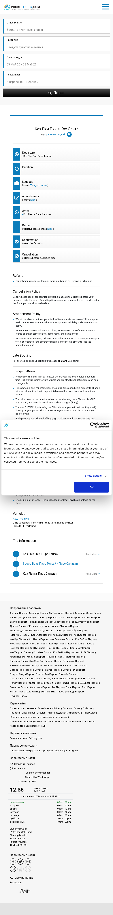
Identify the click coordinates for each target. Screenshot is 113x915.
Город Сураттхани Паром (85, 621)
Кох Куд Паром (18, 639)
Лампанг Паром (55, 656)
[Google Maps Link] (13, 869)
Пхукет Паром (18, 683)
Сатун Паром (70, 683)
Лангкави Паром (19, 661)
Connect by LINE (23, 781)
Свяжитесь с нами (35, 725)
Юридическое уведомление (25, 717)
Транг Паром (73, 687)
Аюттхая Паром (91, 617)
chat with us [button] (64, 360)
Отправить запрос (22, 763)
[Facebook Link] (13, 861)
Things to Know (38, 185)
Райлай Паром (36, 683)
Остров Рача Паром (74, 669)
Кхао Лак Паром (36, 656)
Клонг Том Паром (19, 635)
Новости (15, 712)
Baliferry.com (35, 738)
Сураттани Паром (40, 687)
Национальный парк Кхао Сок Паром (64, 665)
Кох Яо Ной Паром (63, 652)
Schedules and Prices (49, 708)
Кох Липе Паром (19, 643)
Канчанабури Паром (75, 630)
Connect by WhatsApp (29, 777)
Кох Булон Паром (41, 635)
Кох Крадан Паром (84, 635)
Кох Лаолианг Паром (61, 639)
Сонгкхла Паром (19, 687)
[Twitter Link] (20, 861)
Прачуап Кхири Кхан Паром (59, 678)
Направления (28, 708)
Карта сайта (16, 725)
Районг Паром (53, 683)
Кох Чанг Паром (42, 652)
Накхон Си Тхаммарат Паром (26, 665)
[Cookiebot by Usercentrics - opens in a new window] (93, 425)
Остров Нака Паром (21, 669)
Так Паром (58, 687)
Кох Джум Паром (62, 635)
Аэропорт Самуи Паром (88, 613)
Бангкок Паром (18, 621)
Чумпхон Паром (18, 696)
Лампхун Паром (75, 656)
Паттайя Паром (67, 674)
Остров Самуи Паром (22, 674)
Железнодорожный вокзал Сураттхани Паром (36, 630)
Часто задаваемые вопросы (64, 712)
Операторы (28, 712)
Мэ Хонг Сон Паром (41, 661)
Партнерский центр (21, 750)
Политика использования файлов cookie (71, 721)
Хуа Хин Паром (35, 691)
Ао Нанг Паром (18, 613)
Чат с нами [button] (18, 768)
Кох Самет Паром (80, 648)
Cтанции (67, 708)
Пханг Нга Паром (85, 678)
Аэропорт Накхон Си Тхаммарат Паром (51, 613)
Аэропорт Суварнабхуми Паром (27, 617)
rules (32, 199)
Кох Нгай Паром (19, 648)
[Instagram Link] (28, 861)
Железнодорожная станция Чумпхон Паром (53, 626)
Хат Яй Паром (17, 691)
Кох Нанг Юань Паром (80, 643)
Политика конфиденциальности (28, 721)
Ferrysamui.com (18, 738)
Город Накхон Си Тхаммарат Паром (49, 621)
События (87, 708)
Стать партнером (43, 750)
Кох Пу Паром (37, 648)
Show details (93, 475)
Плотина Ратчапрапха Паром (26, 678)
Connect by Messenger (30, 772)
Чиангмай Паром (55, 691)
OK (91, 487)
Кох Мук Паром (57, 643)
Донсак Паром (18, 626)
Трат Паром (88, 687)
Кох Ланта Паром (38, 639)
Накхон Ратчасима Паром (68, 661)
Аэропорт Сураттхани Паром (63, 617)
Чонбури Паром (75, 691)
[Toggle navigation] (106, 6)
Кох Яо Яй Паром (85, 652)
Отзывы (41, 712)
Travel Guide (88, 712)
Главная (14, 708)
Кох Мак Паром (38, 643)
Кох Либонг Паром (85, 639)
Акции (77, 708)
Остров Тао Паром (46, 674)
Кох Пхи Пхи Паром (57, 648)
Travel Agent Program (66, 750)
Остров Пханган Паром (48, 669)
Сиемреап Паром (89, 683)
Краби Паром (17, 656)
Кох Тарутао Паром (20, 652)
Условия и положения (55, 717)
